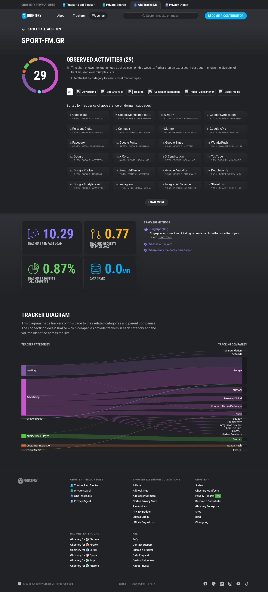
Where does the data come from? (168, 250)
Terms (122, 583)
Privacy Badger (142, 511)
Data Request (141, 555)
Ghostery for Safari (83, 549)
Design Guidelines (144, 560)
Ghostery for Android (84, 565)
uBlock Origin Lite (143, 522)
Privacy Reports (208, 496)
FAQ (135, 539)
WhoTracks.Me (146, 5)
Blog (198, 516)
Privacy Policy (137, 583)
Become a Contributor (226, 16)
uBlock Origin (141, 516)
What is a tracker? (158, 244)
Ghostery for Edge (83, 560)
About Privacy (141, 565)
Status (199, 485)
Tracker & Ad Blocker (78, 5)
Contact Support (142, 544)
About (61, 15)
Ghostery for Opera (83, 555)
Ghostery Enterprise (207, 506)
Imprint (152, 583)
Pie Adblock (140, 506)
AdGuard (138, 485)
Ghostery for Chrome (84, 539)
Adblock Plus (140, 490)
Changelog (201, 522)
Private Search (114, 5)
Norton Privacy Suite (145, 501)
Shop (198, 511)
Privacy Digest (176, 5)
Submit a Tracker (143, 549)
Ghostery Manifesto (207, 490)
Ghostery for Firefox (84, 544)
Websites (98, 15)
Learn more (166, 237)
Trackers (79, 15)
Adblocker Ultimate (144, 495)
